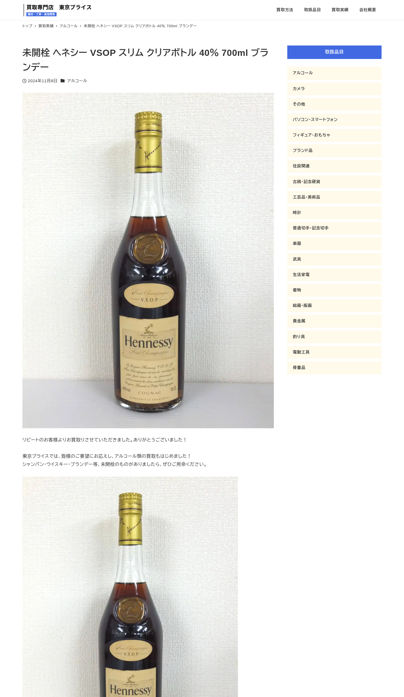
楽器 (297, 243)
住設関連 (301, 166)
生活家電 (301, 274)
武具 (297, 259)
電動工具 (301, 352)
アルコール (77, 81)
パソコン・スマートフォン (315, 119)
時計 (297, 212)
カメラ (299, 88)
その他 (299, 104)
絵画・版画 (302, 305)
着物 (297, 290)
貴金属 (299, 321)
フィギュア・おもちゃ (311, 135)
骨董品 (299, 367)
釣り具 (299, 336)
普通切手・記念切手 (311, 228)
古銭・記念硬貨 (306, 181)
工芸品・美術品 (306, 197)
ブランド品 (303, 150)
